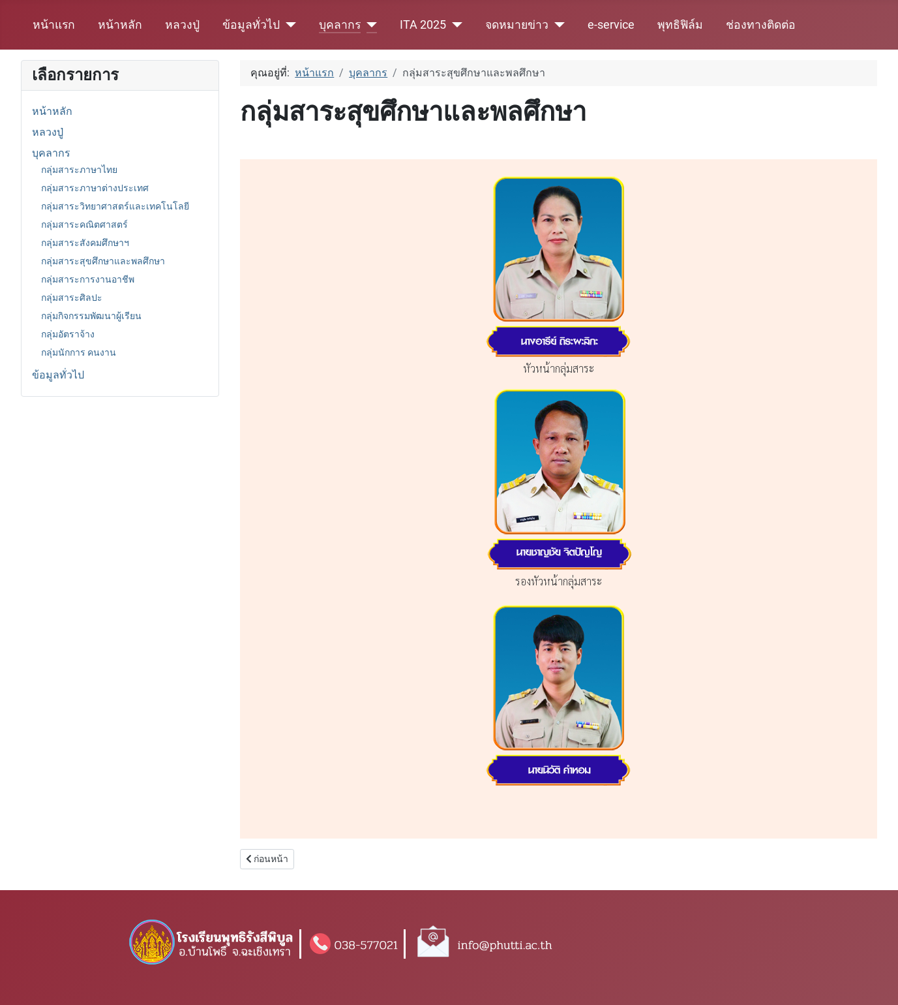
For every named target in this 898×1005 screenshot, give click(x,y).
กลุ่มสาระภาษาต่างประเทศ (95, 188)
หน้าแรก (54, 24)
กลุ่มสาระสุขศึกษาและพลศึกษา (103, 261)
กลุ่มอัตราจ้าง (68, 334)
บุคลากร (340, 24)
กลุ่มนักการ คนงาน (78, 352)
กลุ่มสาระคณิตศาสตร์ (84, 224)
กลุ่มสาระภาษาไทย (79, 169)
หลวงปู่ (182, 24)
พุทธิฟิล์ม (680, 24)
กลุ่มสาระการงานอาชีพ (87, 279)
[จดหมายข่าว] (556, 24)
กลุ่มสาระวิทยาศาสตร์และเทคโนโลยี (115, 206)
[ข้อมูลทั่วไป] (288, 24)
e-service (611, 24)
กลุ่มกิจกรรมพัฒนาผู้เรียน (91, 316)
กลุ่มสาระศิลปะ (71, 297)
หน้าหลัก (120, 24)
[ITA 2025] (454, 24)
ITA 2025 (423, 24)
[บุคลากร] (369, 24)
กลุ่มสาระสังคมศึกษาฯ (85, 243)
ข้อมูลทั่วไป (251, 24)
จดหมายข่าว (516, 24)
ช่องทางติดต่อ (761, 24)
